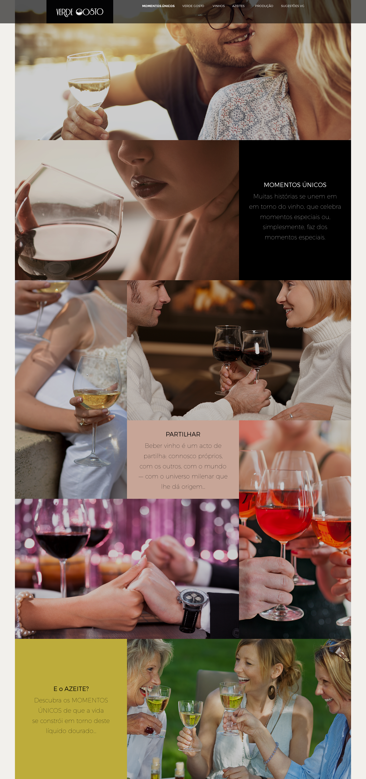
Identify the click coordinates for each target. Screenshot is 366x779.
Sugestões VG (292, 6)
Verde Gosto (193, 6)
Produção (264, 6)
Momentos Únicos (158, 6)
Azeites (238, 6)
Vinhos (219, 6)
